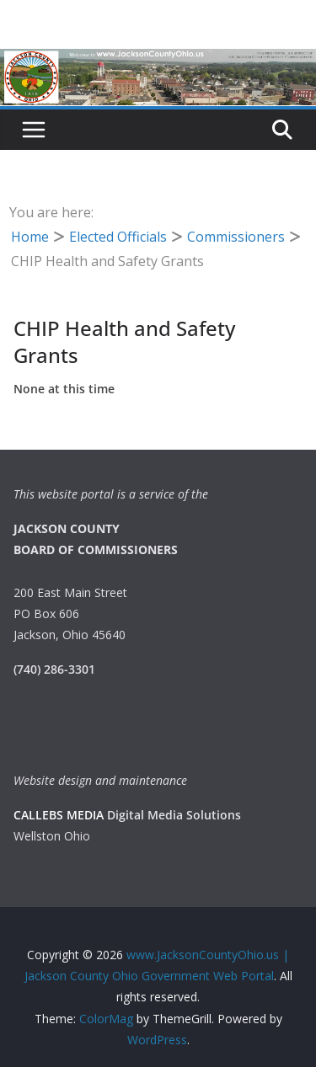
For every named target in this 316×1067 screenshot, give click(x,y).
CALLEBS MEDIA (58, 815)
